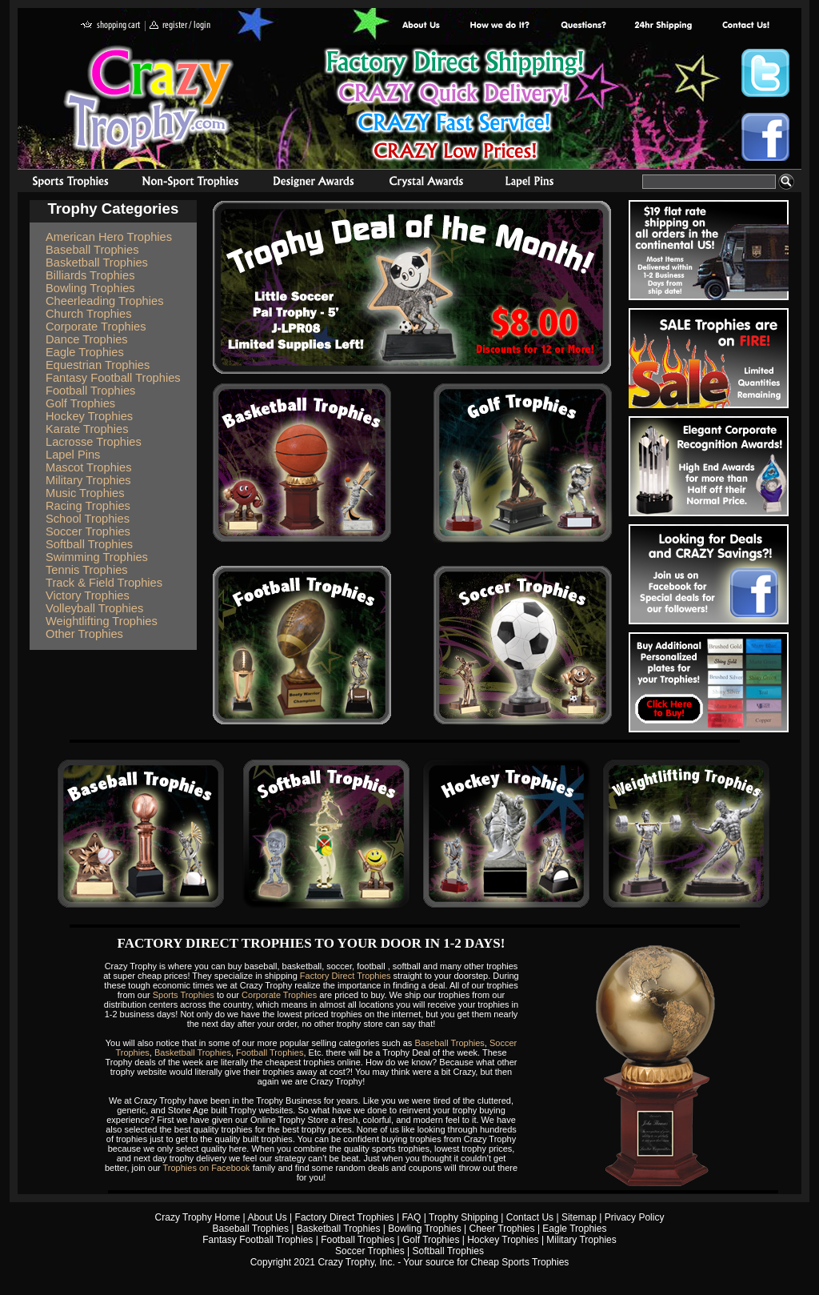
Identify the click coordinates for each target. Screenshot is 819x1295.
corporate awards (313, 183)
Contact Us (529, 1217)
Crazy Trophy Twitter (765, 73)
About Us (421, 26)
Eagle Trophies (85, 352)
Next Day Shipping (663, 26)
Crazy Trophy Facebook (765, 137)
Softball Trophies (89, 544)
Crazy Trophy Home (198, 1217)
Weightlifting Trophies (102, 621)
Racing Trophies (88, 505)
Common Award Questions (583, 26)
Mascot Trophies (89, 467)
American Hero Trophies (109, 237)
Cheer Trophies (502, 1228)
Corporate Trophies (96, 326)
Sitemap (579, 1217)
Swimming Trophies (97, 557)
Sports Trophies (64, 183)
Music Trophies (85, 493)
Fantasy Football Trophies (113, 377)
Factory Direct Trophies (500, 26)
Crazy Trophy (150, 98)
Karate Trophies (87, 429)
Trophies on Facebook (206, 1168)
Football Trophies (90, 390)
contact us (745, 26)
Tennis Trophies (87, 569)
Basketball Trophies (97, 262)
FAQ (411, 1217)
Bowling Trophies (90, 288)
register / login (180, 26)
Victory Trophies (88, 595)
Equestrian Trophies (98, 365)
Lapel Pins (73, 454)
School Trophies (88, 518)
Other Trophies (84, 633)
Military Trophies (88, 480)
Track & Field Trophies (104, 582)
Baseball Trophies (92, 249)
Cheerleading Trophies (104, 301)
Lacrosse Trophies (94, 441)
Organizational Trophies (190, 183)
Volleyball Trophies (94, 608)
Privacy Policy (635, 1217)
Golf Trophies (80, 403)
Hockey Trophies (89, 416)
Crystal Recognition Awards (425, 183)
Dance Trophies (87, 339)
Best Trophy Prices (455, 107)
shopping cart (111, 26)
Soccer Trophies (88, 531)
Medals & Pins (533, 183)
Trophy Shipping (463, 1217)
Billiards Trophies (90, 275)
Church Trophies (89, 313)
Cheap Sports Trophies (520, 1262)
